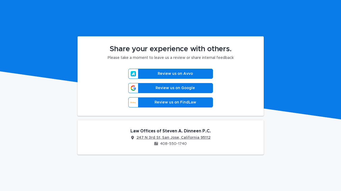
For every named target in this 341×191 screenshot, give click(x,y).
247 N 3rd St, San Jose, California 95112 (174, 138)
